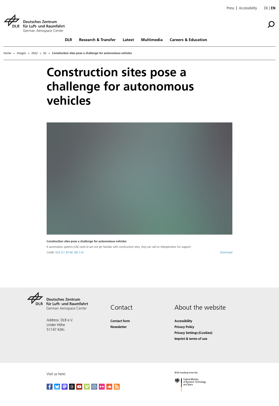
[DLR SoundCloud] (109, 388)
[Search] (271, 24)
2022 (34, 53)
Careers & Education (188, 39)
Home (7, 53)
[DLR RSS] (117, 388)
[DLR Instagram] (94, 388)
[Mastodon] (65, 388)
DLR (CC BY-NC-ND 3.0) (70, 252)
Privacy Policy (184, 327)
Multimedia (152, 39)
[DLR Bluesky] (57, 388)
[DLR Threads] (72, 388)
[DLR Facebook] (50, 388)
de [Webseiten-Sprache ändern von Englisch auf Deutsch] (266, 8)
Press (230, 8)
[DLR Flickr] (102, 388)
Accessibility (248, 8)
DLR (68, 39)
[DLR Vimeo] (87, 388)
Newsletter (118, 327)
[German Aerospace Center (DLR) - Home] (36, 23)
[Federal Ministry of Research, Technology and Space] (194, 395)
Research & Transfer (97, 39)
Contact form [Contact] (120, 321)
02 (44, 53)
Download (226, 252)
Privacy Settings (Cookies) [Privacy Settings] (193, 333)
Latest (128, 39)
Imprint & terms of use (190, 338)
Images (21, 53)
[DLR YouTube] (79, 388)
